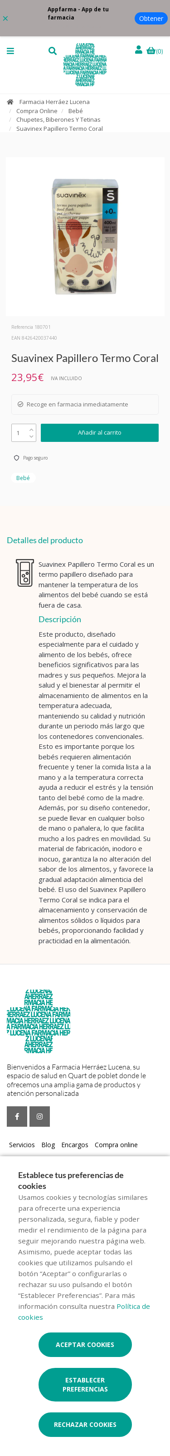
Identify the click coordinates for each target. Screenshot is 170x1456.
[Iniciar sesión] (139, 49)
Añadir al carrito (99, 432)
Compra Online (37, 111)
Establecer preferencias (85, 1384)
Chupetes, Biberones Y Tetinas (58, 119)
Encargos (74, 1144)
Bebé (75, 111)
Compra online (116, 1144)
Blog (48, 1144)
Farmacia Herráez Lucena (54, 102)
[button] (10, 51)
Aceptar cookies (85, 1344)
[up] (31, 427)
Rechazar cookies (85, 1424)
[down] (31, 434)
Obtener (151, 18)
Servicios (22, 1144)
